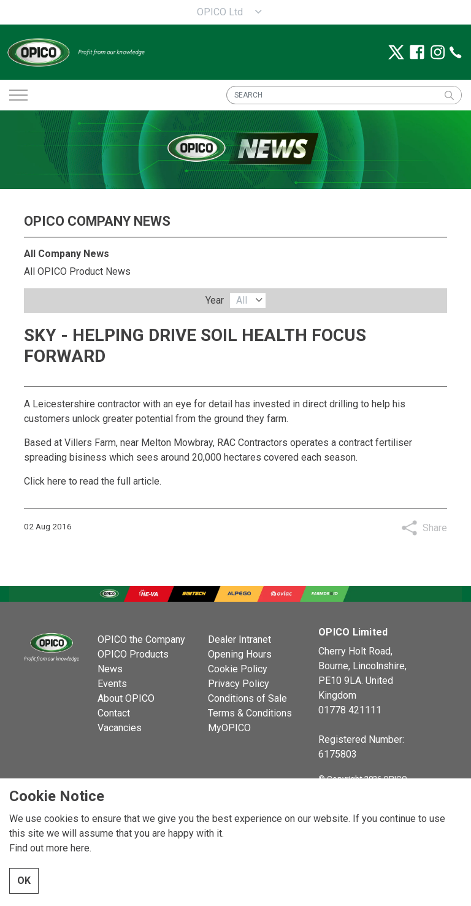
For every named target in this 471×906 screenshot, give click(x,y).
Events (112, 683)
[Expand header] (18, 95)
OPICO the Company (141, 639)
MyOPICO (229, 728)
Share (435, 528)
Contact (114, 713)
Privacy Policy (238, 683)
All (241, 300)
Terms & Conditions (250, 713)
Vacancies (120, 728)
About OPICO (126, 698)
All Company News (66, 253)
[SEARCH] (344, 95)
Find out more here (49, 872)
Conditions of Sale (247, 698)
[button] (449, 95)
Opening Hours (240, 654)
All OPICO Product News (77, 271)
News (110, 669)
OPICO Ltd (220, 12)
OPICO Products (133, 654)
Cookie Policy (237, 669)
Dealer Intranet (239, 639)
